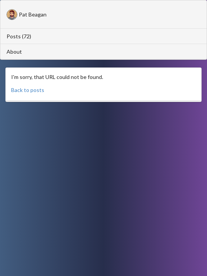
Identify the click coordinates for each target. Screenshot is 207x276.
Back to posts (27, 90)
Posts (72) (19, 36)
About (14, 51)
